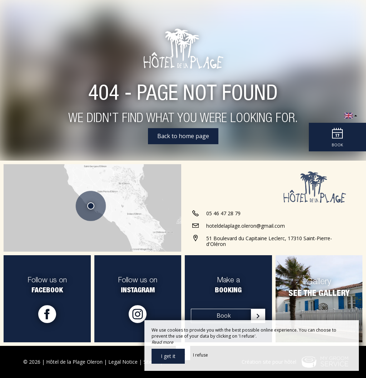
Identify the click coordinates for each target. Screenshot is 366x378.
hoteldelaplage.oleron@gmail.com (245, 225)
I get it (168, 356)
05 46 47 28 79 (223, 213)
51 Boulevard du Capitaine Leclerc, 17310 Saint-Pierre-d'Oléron (269, 241)
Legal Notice (123, 361)
